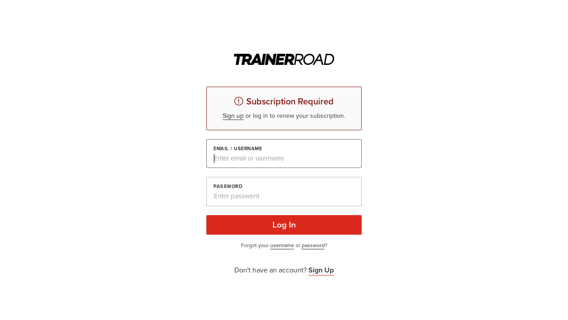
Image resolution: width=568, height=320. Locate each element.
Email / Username (237, 148)
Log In (284, 224)
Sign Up (321, 270)
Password (227, 186)
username (282, 245)
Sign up (233, 115)
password (313, 245)
